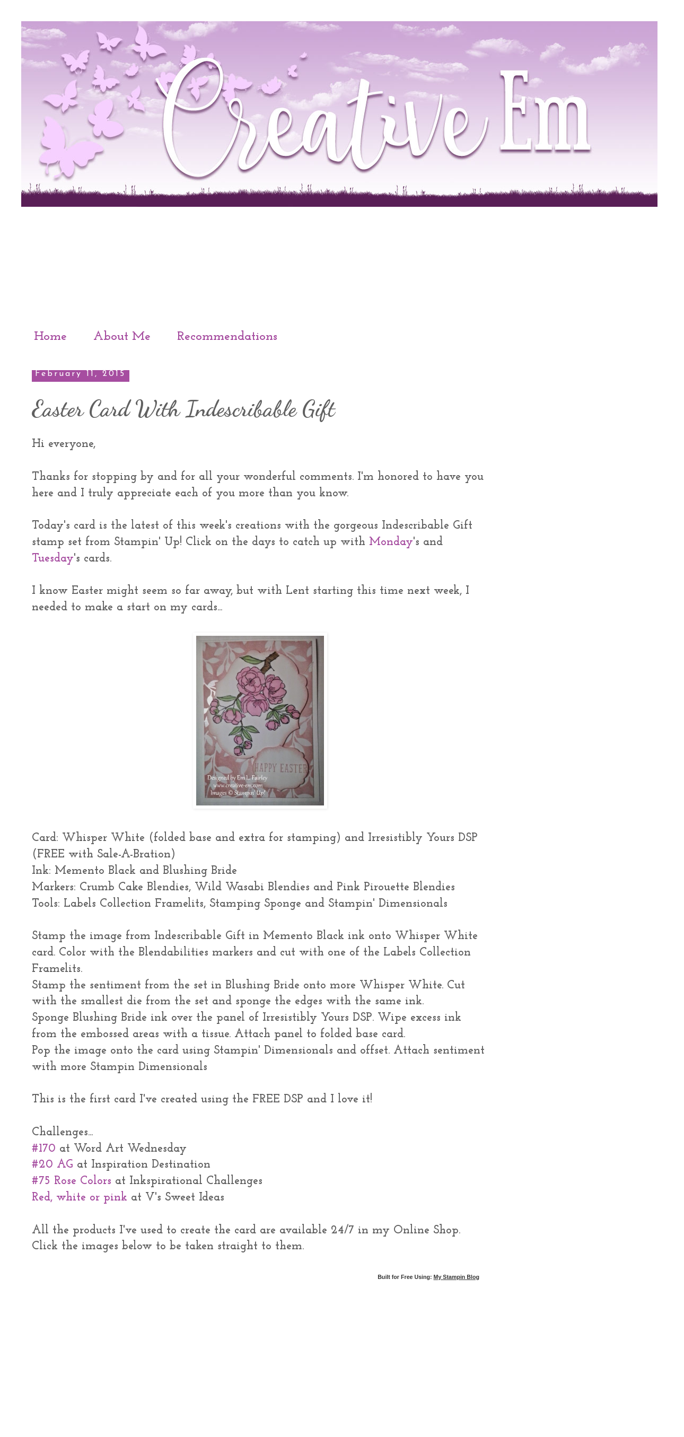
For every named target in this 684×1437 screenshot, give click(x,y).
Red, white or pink (79, 1197)
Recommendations (227, 336)
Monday (391, 542)
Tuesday (53, 559)
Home (50, 336)
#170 (44, 1149)
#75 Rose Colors (71, 1181)
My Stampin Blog (456, 1277)
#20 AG (52, 1165)
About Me (122, 336)
